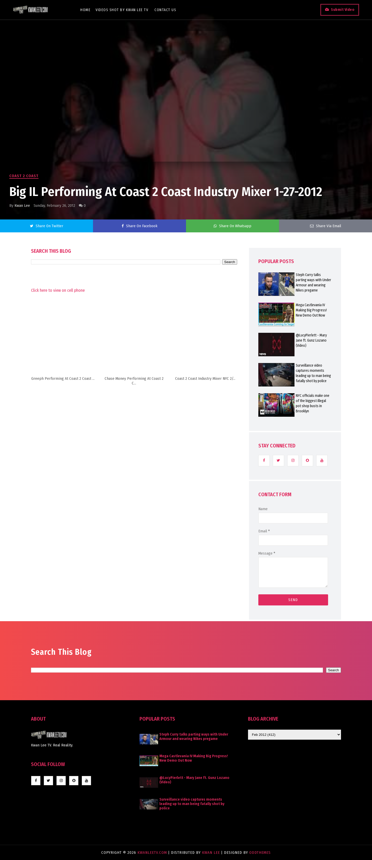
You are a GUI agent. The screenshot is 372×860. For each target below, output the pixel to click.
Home (85, 10)
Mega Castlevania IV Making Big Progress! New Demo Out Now (311, 310)
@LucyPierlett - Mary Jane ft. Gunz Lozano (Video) (311, 340)
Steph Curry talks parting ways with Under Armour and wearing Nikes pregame (313, 283)
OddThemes (260, 852)
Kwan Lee (22, 205)
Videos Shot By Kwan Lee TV (122, 10)
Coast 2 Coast (23, 175)
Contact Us (165, 10)
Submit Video (342, 9)
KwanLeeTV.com (152, 852)
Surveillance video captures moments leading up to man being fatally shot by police (313, 373)
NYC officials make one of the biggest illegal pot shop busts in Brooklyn (312, 403)
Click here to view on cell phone (58, 290)
